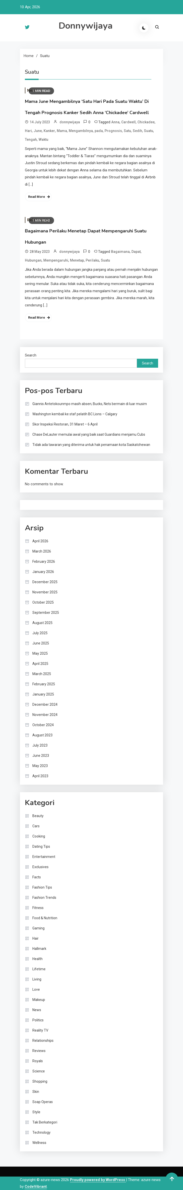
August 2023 (42, 735)
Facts (36, 877)
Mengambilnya (81, 131)
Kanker (49, 131)
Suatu (148, 131)
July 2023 (40, 745)
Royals (37, 1061)
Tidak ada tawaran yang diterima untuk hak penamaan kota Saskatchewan (91, 445)
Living (36, 979)
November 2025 (45, 592)
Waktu (43, 139)
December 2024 (45, 704)
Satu (127, 131)
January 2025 (43, 694)
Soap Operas (42, 1102)
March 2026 (41, 551)
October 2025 (43, 602)
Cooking (38, 836)
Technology (41, 1132)
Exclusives (40, 867)
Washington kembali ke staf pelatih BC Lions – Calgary (74, 414)
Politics (38, 1020)
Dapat (136, 252)
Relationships (43, 1041)
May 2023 (40, 766)
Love (36, 989)
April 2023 (40, 776)
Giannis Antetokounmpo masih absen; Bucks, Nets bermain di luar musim (89, 404)
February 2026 (43, 561)
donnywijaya (70, 122)
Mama (62, 131)
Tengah (31, 139)
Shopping (39, 1081)
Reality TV (40, 1030)
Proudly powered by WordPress (98, 1180)
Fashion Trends (44, 898)
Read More (36, 197)
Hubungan (33, 260)
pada (99, 131)
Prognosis (113, 131)
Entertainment (43, 857)
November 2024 (45, 715)
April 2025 (40, 664)
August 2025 (42, 623)
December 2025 (45, 582)
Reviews (39, 1051)
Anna (115, 122)
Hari (28, 131)
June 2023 (40, 756)
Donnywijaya (86, 26)
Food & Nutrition (44, 918)
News (36, 1010)
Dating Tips (41, 846)
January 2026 (43, 572)
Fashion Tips (42, 887)
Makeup (38, 1000)
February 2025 (43, 684)
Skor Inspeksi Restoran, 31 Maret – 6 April (65, 424)
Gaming (38, 928)
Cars (36, 826)
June (38, 131)
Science (38, 1071)
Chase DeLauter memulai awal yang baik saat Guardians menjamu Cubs (88, 434)
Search (30, 355)
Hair (35, 938)
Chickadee (146, 122)
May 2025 (40, 653)
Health (37, 959)
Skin (35, 1092)
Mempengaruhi (55, 260)
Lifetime (39, 969)
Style (36, 1112)
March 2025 (41, 674)
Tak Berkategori (44, 1122)
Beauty (38, 816)
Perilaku (92, 260)
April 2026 (40, 541)
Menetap (77, 260)
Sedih (137, 131)
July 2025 (40, 633)
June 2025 (40, 643)
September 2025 (45, 613)
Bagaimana (120, 252)
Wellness (39, 1143)
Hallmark (39, 949)
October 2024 (43, 725)
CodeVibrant (36, 1186)
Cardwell (128, 122)
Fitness (38, 908)
